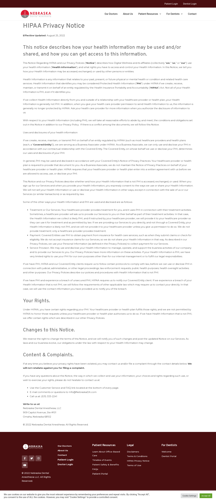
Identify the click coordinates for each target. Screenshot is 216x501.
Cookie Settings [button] (189, 496)
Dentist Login (190, 3)
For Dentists (175, 14)
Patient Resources (151, 14)
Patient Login (172, 3)
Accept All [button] (205, 496)
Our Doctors (113, 13)
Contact (192, 13)
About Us (130, 13)
